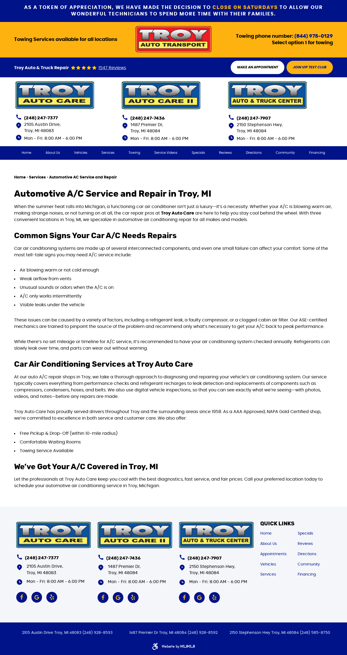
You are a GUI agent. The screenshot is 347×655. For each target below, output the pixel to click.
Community (285, 152)
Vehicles (80, 152)
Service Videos (166, 152)
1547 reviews (112, 68)
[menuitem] (26, 152)
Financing (317, 152)
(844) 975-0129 (313, 36)
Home (26, 152)
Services (107, 152)
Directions (254, 152)
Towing (134, 152)
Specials (198, 152)
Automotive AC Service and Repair (83, 177)
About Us (53, 152)
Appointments (273, 554)
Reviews (225, 152)
